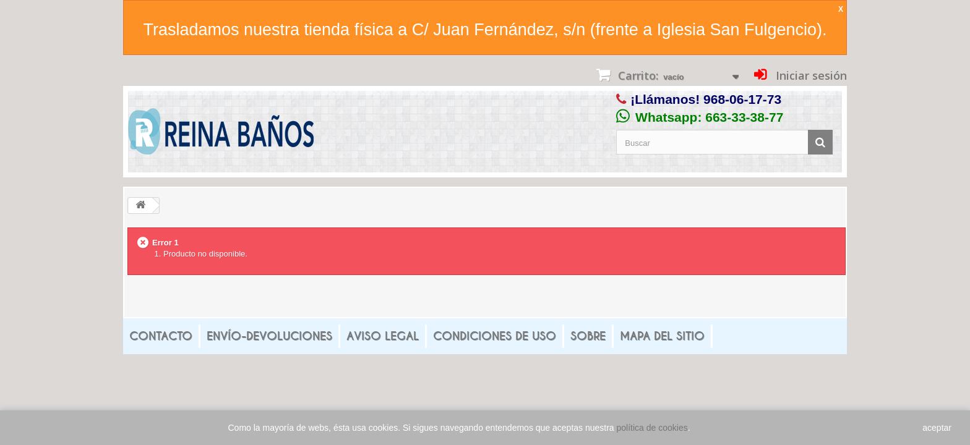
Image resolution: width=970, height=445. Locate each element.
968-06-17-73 (742, 99)
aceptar (936, 428)
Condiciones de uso (494, 336)
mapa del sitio (662, 336)
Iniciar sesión (810, 75)
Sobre (588, 336)
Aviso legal (382, 336)
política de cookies (652, 428)
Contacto (160, 336)
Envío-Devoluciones (269, 336)
